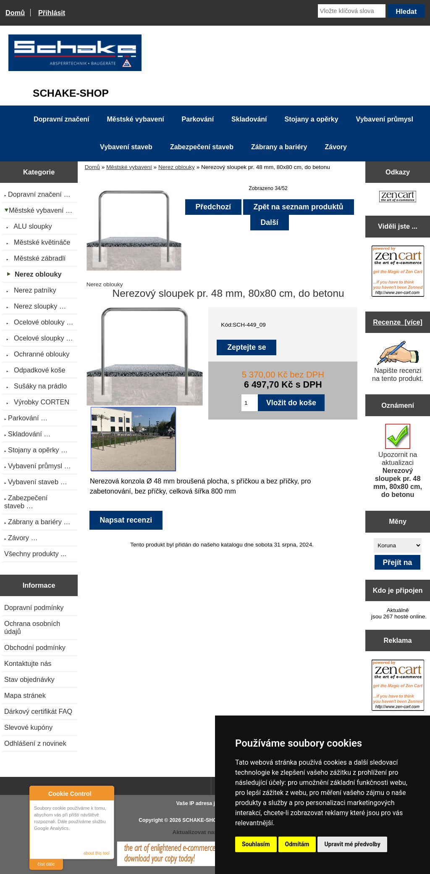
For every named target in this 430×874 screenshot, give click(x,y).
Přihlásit (51, 12)
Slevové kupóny (28, 727)
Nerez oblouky (176, 167)
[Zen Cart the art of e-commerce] (397, 197)
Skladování (249, 119)
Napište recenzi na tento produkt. (397, 361)
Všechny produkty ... (35, 553)
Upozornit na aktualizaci (397, 461)
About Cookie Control (38, 793)
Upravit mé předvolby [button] (352, 844)
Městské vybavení (129, 167)
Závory (335, 147)
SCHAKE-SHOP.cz (204, 820)
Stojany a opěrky (311, 119)
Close (106, 793)
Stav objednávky (29, 679)
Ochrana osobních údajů (32, 627)
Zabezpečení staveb (201, 147)
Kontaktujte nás (27, 663)
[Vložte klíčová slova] (351, 11)
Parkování (198, 119)
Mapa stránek (25, 695)
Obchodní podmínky (35, 647)
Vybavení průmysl (384, 119)
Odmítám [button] (297, 844)
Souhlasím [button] (256, 844)
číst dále (46, 863)
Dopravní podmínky (33, 607)
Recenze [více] (397, 322)
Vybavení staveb (126, 147)
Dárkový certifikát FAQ (38, 711)
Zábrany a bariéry (279, 147)
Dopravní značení (61, 119)
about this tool (97, 853)
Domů (15, 12)
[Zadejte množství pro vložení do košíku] (249, 402)
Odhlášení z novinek (35, 743)
